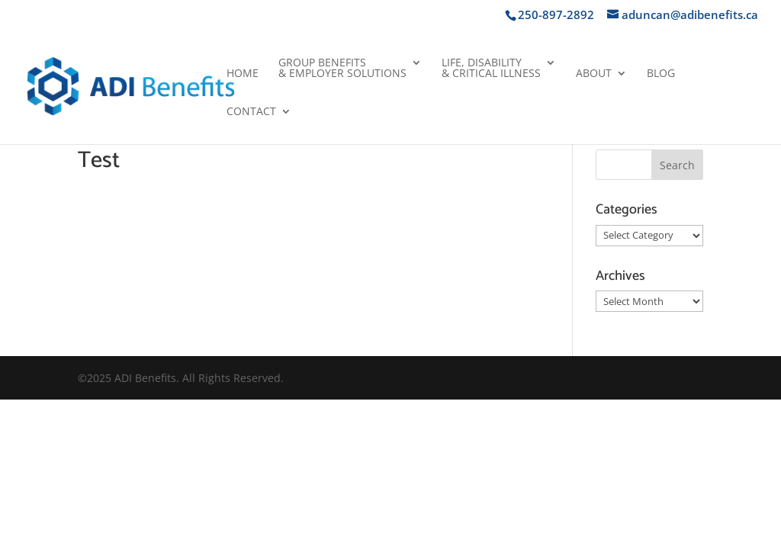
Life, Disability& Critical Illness (491, 68)
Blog (661, 74)
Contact (251, 112)
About (594, 74)
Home (243, 74)
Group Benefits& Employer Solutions (342, 68)
